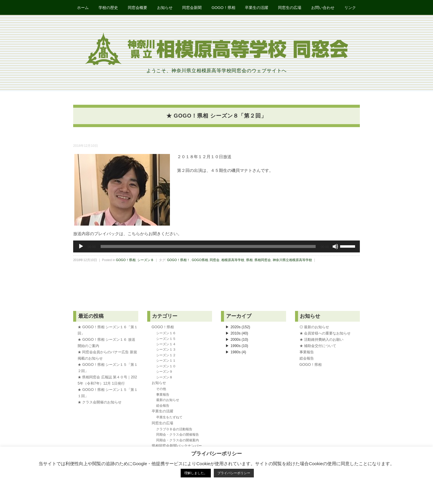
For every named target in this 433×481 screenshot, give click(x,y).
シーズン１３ (166, 350)
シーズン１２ (166, 355)
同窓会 (214, 260)
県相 (249, 260)
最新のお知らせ (167, 400)
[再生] (81, 247)
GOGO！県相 (223, 7)
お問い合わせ (324, 7)
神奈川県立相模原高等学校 (292, 260)
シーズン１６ (166, 333)
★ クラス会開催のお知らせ (100, 402)
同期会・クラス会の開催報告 (177, 435)
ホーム (81, 7)
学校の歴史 (107, 7)
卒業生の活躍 (257, 7)
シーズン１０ (166, 366)
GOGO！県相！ (178, 260)
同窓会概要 (136, 7)
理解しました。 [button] (195, 473)
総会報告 (162, 406)
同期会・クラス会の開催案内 (177, 440)
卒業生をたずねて (169, 417)
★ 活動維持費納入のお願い (321, 340)
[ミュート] (335, 247)
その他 (161, 389)
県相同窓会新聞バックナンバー (177, 446)
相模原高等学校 (232, 260)
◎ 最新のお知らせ (314, 327)
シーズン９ (164, 372)
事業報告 (162, 395)
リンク (351, 7)
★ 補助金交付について (318, 346)
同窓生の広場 (290, 7)
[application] (216, 247)
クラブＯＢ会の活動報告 (174, 429)
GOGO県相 (200, 260)
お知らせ (164, 7)
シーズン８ (145, 260)
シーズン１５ (166, 338)
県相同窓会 (262, 260)
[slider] (208, 246)
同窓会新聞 (192, 7)
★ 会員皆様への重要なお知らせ (325, 334)
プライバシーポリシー (233, 473)
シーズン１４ (166, 344)
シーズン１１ (166, 361)
